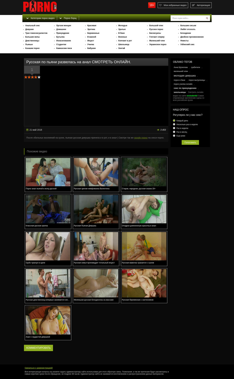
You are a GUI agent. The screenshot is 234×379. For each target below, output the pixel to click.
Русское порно (156, 29)
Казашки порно (32, 48)
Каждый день (182, 121)
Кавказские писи (64, 48)
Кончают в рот (125, 41)
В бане (121, 33)
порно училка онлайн (183, 84)
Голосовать (190, 142)
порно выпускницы (197, 80)
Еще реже (180, 136)
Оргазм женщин (63, 25)
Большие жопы (32, 37)
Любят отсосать (187, 29)
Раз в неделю (182, 128)
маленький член (181, 71)
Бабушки (91, 48)
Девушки (29, 29)
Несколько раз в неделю (187, 124)
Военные (122, 37)
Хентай (121, 48)
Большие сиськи (188, 25)
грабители (195, 67)
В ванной (91, 37)
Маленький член (157, 41)
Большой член (156, 25)
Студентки (61, 44)
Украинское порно (157, 44)
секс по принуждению (185, 88)
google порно (141, 137)
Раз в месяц (181, 132)
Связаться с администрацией (39, 368)
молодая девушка (185, 75)
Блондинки (185, 33)
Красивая (91, 25)
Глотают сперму (156, 37)
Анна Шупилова (181, 67)
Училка (90, 44)
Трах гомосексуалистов (36, 33)
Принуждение (62, 33)
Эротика (91, 29)
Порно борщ (67, 18)
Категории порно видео (40, 18)
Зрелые (122, 29)
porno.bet (46, 7)
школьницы (180, 92)
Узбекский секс (187, 44)
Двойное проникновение (192, 37)
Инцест (90, 41)
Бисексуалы (155, 33)
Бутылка (60, 37)
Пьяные (29, 44)
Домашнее (61, 29)
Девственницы (32, 41)
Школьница (123, 44)
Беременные (93, 33)
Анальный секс (32, 25)
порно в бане (179, 80)
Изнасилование (63, 41)
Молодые (122, 25)
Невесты (184, 41)
